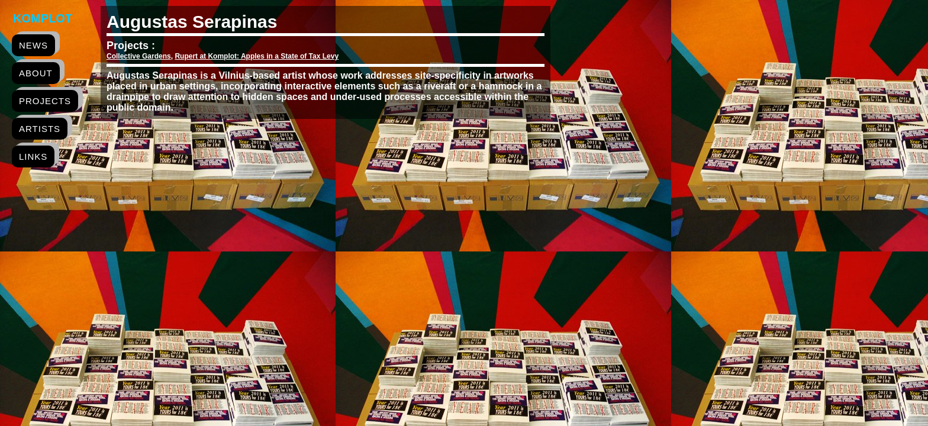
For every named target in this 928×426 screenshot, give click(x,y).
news (33, 45)
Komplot (42, 18)
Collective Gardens (139, 56)
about (36, 73)
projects (45, 101)
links (33, 156)
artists (39, 129)
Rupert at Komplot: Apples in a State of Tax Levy (257, 56)
